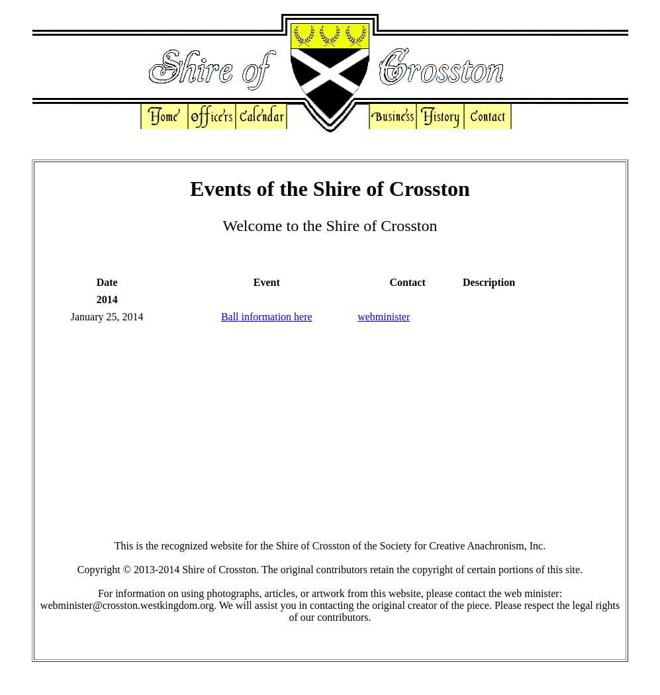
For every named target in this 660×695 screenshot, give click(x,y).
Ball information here (266, 316)
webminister (383, 316)
